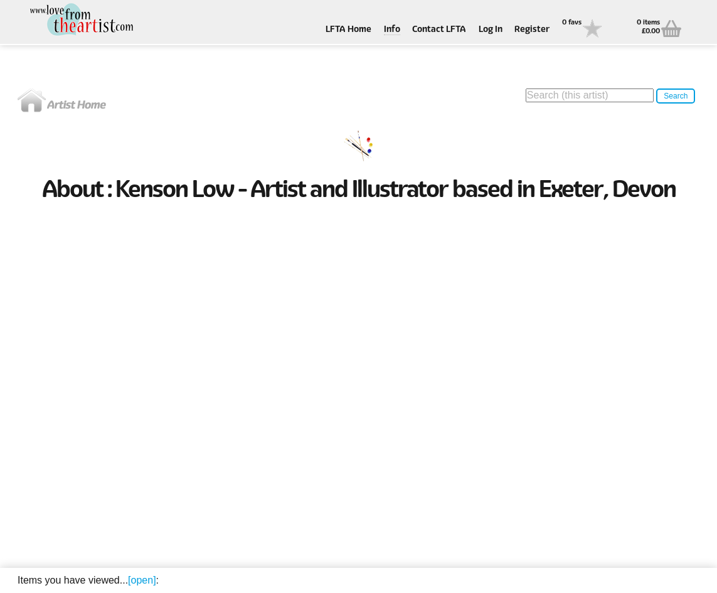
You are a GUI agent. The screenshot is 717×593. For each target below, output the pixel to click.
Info (392, 30)
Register (532, 30)
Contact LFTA (439, 30)
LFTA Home (348, 30)
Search (676, 96)
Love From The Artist (80, 20)
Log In (490, 30)
